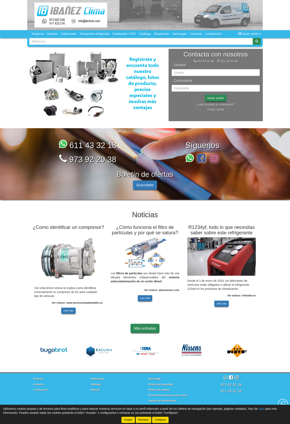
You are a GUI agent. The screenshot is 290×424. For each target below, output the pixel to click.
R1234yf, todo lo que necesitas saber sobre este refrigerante (221, 229)
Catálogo (145, 33)
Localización (213, 33)
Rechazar (143, 419)
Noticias (52, 33)
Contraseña (183, 81)
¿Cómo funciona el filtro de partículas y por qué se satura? (145, 229)
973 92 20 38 (205, 61)
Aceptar (128, 419)
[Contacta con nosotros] (283, 404)
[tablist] (97, 85)
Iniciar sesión (215, 98)
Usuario (180, 65)
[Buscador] (141, 41)
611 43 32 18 (229, 61)
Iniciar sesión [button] (249, 33)
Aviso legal (154, 378)
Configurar (160, 419)
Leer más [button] (68, 310)
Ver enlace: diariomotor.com (161, 290)
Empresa (38, 33)
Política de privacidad (160, 384)
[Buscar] (257, 41)
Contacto (196, 33)
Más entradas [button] (145, 328)
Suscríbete (145, 185)
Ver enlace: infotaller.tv (241, 295)
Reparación (162, 33)
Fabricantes (68, 33)
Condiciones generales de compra (167, 395)
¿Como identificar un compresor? (68, 227)
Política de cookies (159, 389)
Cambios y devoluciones (162, 400)
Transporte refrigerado (94, 33)
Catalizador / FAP (124, 33)
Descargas (179, 33)
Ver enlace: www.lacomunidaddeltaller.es (77, 302)
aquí (261, 408)
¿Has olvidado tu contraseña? (215, 104)
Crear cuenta (216, 109)
